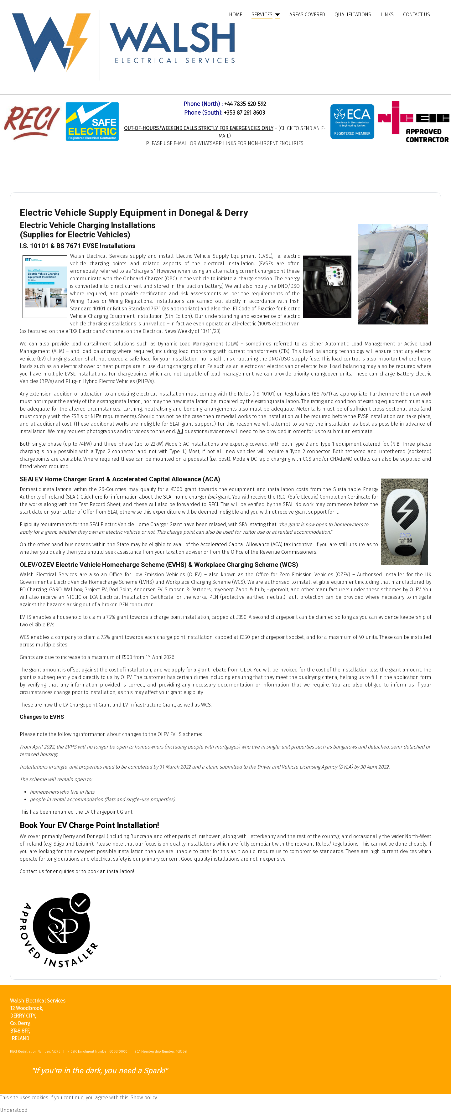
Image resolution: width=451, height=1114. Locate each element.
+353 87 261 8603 (244, 112)
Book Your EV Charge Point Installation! (89, 825)
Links (387, 15)
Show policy (144, 1098)
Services (261, 15)
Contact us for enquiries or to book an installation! (77, 871)
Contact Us (416, 15)
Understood (14, 1110)
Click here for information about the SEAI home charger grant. (155, 497)
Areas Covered (307, 15)
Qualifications (352, 15)
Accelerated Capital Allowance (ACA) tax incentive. (257, 544)
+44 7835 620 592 (245, 104)
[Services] (276, 14)
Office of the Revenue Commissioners (273, 552)
